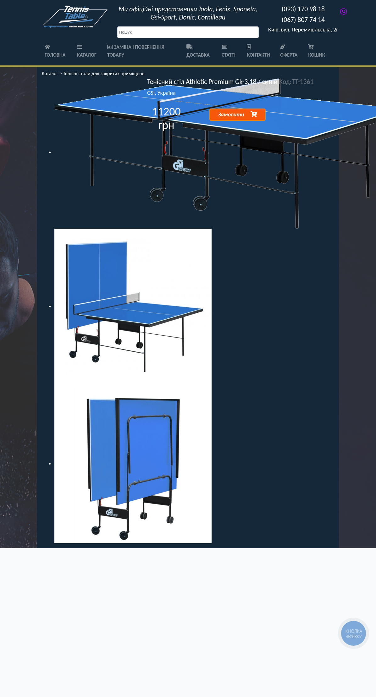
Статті (228, 51)
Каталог (87, 51)
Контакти (258, 51)
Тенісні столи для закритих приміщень (103, 73)
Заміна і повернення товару (135, 51)
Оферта (288, 51)
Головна (55, 51)
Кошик (316, 51)
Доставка (198, 51)
